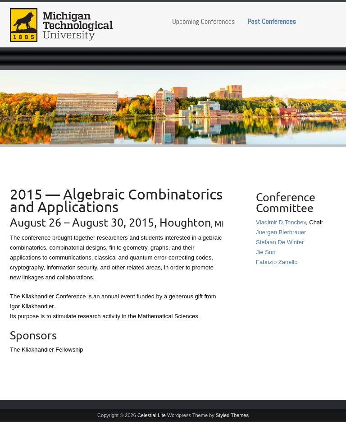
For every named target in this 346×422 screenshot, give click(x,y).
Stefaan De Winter (280, 242)
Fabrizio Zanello (277, 262)
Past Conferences (271, 21)
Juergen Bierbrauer (281, 232)
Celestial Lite (151, 415)
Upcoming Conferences (203, 21)
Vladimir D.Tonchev (281, 222)
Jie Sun (265, 252)
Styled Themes (232, 415)
